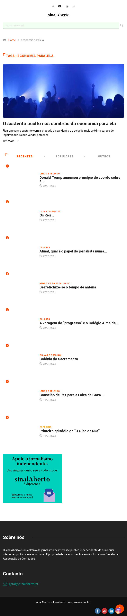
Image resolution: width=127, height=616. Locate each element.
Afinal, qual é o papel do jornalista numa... (73, 251)
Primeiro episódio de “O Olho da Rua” (70, 431)
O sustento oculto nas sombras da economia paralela (59, 123)
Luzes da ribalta (50, 211)
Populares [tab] (59, 156)
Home (12, 40)
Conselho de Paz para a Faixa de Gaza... (72, 395)
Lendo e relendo (50, 173)
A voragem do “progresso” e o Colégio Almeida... (79, 323)
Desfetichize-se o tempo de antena (68, 287)
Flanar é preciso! (50, 355)
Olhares (45, 247)
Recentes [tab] (19, 156)
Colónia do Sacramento (59, 359)
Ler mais (11, 141)
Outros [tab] (97, 156)
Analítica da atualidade (54, 283)
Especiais (45, 427)
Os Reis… (47, 215)
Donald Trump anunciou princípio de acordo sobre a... (80, 179)
